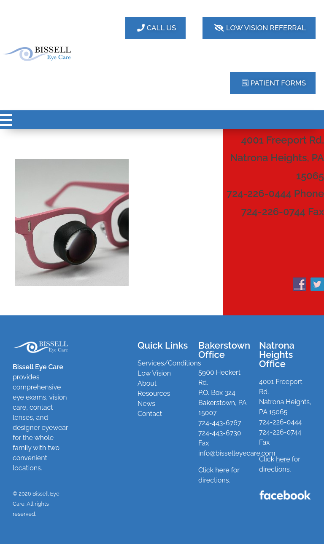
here (283, 459)
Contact (150, 414)
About (147, 383)
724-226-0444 (280, 422)
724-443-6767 (219, 423)
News (146, 404)
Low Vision (154, 373)
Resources (154, 393)
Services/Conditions (169, 363)
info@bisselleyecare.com (236, 453)
